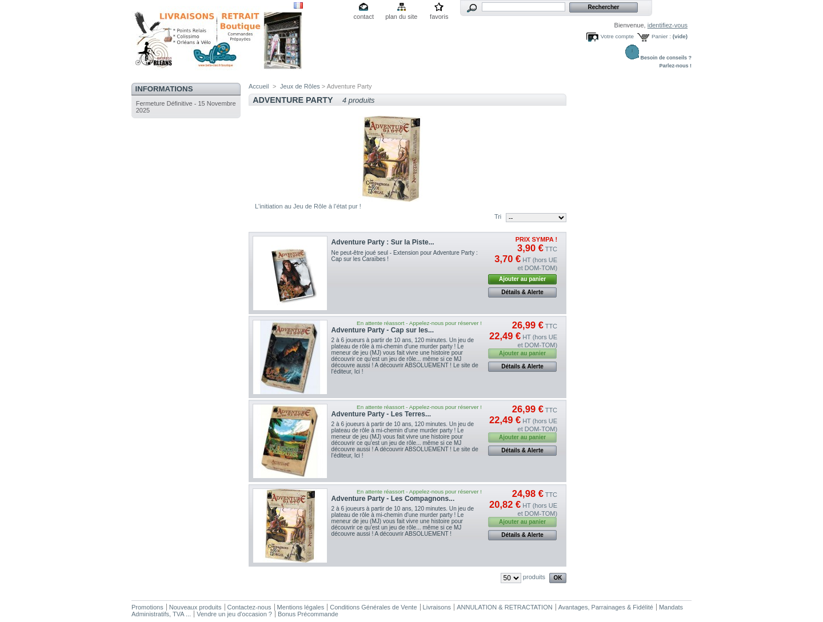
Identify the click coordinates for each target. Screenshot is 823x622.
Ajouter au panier (522, 279)
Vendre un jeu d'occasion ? (234, 614)
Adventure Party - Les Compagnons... (393, 499)
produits (534, 576)
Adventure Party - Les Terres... (381, 414)
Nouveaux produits (195, 607)
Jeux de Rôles (300, 86)
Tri (497, 216)
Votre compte (617, 36)
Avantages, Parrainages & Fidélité (605, 607)
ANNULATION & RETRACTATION (504, 607)
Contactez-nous (249, 607)
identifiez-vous (668, 25)
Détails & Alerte (522, 292)
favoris (439, 16)
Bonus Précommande (308, 614)
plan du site (401, 16)
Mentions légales (301, 607)
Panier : (661, 36)
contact (364, 16)
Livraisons (437, 607)
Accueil (259, 86)
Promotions (147, 607)
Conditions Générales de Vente (373, 607)
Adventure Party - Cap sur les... (382, 330)
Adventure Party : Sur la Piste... (382, 242)
